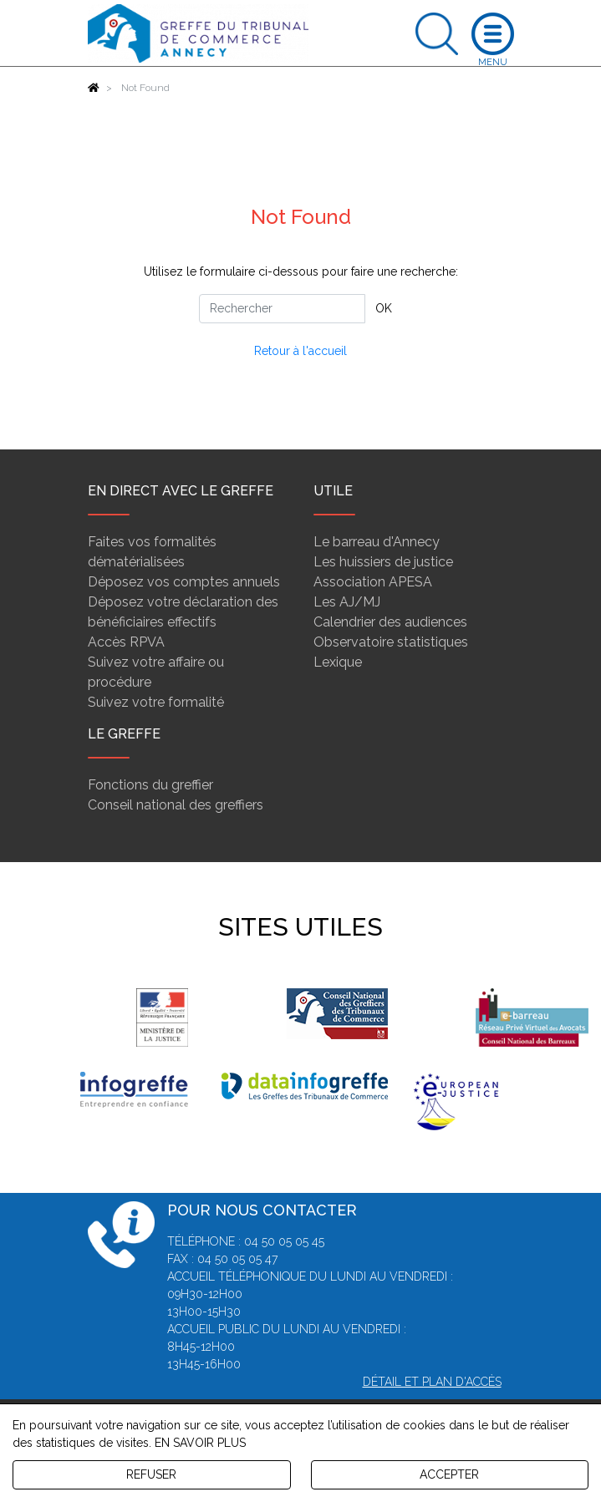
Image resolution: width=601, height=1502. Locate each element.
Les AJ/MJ (346, 602)
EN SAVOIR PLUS (200, 1442)
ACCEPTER (449, 1474)
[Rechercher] (282, 308)
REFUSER (151, 1474)
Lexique (337, 662)
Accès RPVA (126, 642)
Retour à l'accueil (300, 351)
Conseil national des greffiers (175, 805)
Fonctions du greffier (150, 785)
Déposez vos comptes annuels (184, 582)
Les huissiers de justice (383, 562)
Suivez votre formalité (156, 702)
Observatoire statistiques (390, 642)
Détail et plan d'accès (432, 1381)
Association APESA (372, 582)
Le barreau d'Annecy (376, 542)
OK (383, 308)
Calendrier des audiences (390, 622)
